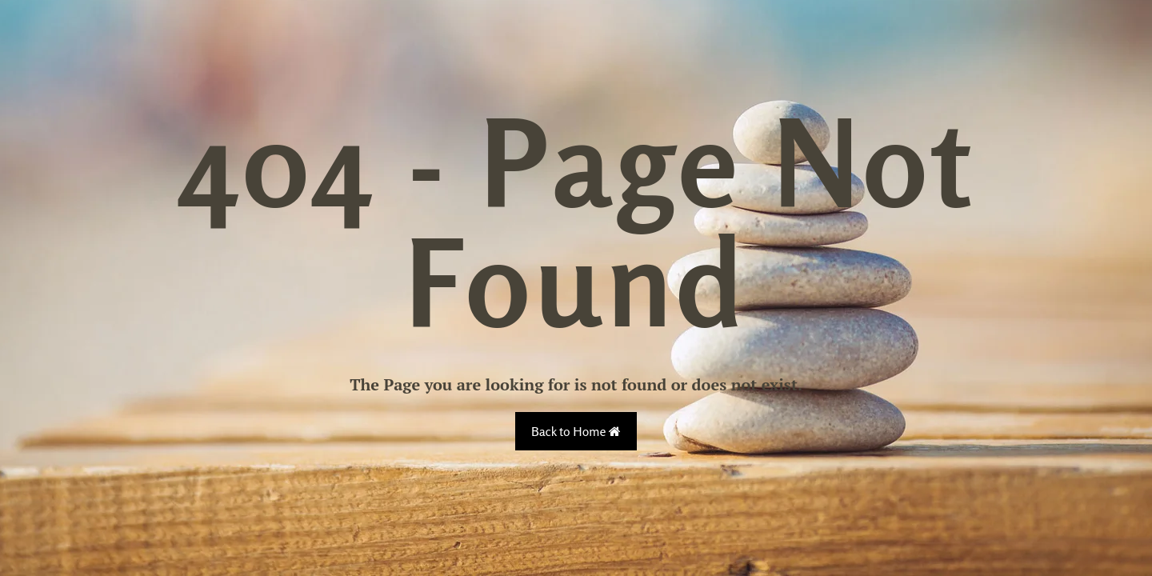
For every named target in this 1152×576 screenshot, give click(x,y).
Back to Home (576, 431)
